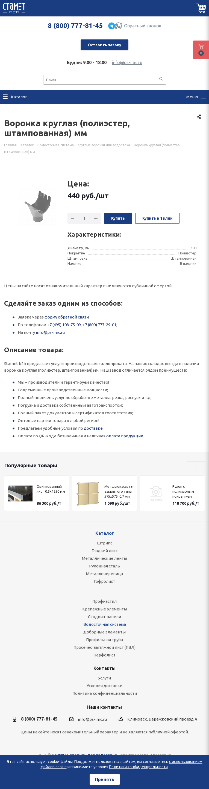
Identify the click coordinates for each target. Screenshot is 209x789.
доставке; (94, 428)
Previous (191, 466)
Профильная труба (104, 639)
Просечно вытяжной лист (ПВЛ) (104, 647)
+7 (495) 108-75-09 (64, 324)
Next (200, 466)
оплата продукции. (125, 436)
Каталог (104, 533)
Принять (104, 779)
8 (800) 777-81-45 (75, 25)
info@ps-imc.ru (127, 62)
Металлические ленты (104, 558)
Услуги (104, 678)
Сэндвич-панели (104, 616)
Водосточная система (104, 624)
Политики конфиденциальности (138, 767)
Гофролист (104, 581)
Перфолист (104, 655)
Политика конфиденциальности (104, 693)
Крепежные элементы (104, 609)
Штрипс (104, 543)
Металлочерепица (104, 573)
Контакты (104, 668)
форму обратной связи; (67, 317)
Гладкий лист (105, 550)
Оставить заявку (104, 45)
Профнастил (104, 601)
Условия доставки (104, 685)
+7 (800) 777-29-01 (99, 324)
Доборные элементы (104, 632)
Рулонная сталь (104, 566)
